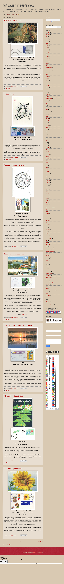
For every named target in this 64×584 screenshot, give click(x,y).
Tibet (46, 237)
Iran (46, 134)
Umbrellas (47, 292)
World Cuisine (48, 295)
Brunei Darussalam (49, 71)
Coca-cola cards (48, 271)
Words (13, 14)
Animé (47, 268)
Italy (46, 142)
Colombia (47, 85)
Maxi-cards (47, 281)
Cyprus (47, 92)
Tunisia (47, 240)
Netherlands (8, 88)
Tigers (9, 159)
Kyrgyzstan (47, 151)
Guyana (47, 122)
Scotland (47, 209)
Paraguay (47, 193)
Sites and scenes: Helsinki (16, 254)
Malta (47, 165)
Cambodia (47, 76)
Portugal (47, 200)
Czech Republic (48, 94)
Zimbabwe (47, 260)
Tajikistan (47, 233)
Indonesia (47, 133)
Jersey (47, 145)
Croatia (47, 89)
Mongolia (47, 171)
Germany (47, 112)
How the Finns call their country (19, 325)
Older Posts (40, 542)
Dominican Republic (49, 98)
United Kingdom (48, 249)
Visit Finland (24, 314)
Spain (46, 222)
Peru (46, 195)
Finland (7, 319)
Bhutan (47, 63)
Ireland (47, 138)
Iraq (46, 136)
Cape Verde (47, 80)
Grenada (47, 116)
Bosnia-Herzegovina (49, 67)
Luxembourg (48, 158)
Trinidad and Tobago (49, 238)
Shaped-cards (48, 284)
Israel (46, 140)
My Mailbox (47, 301)
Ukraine (47, 246)
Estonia (47, 102)
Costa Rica (47, 87)
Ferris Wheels (48, 275)
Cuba (46, 91)
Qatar (47, 202)
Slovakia (47, 215)
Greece (47, 114)
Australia (47, 45)
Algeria (47, 36)
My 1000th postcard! (13, 469)
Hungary (47, 127)
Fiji (46, 105)
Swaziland (47, 226)
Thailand (47, 235)
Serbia (47, 211)
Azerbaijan (47, 49)
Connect (16, 14)
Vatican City (47, 257)
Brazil (47, 69)
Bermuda (47, 61)
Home (4, 14)
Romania (47, 204)
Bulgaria (47, 72)
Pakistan (47, 189)
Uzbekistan (47, 255)
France (47, 109)
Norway (47, 185)
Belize (47, 60)
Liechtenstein (48, 154)
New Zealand (48, 182)
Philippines (47, 196)
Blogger (41, 552)
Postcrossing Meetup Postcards (50, 282)
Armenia (47, 43)
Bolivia (47, 65)
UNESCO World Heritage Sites (50, 290)
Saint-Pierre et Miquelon (50, 207)
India (46, 131)
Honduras (47, 123)
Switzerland (48, 229)
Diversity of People (49, 273)
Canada (47, 78)
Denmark (47, 96)
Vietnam (47, 258)
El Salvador (47, 100)
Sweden (47, 227)
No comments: (16, 86)
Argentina (47, 41)
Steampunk (47, 286)
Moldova (47, 169)
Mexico (47, 167)
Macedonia (47, 162)
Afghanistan (47, 32)
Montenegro (48, 173)
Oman (47, 187)
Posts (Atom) (9, 544)
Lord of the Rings (48, 277)
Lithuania (47, 156)
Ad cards (47, 266)
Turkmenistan (48, 244)
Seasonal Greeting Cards (49, 304)
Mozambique (48, 176)
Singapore (47, 213)
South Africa (48, 218)
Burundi (47, 74)
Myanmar (47, 178)
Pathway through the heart (15, 165)
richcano (34, 552)
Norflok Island (48, 184)
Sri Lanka (47, 224)
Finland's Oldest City (14, 396)
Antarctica (47, 39)
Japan (46, 143)
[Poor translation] (5, 561)
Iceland (47, 129)
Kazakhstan (47, 147)
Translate (52, 21)
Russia (7, 159)
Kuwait (47, 149)
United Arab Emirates (49, 248)
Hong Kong (47, 125)
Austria (47, 47)
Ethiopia (47, 103)
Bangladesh (47, 52)
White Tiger (9, 94)
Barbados (47, 54)
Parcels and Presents (49, 303)
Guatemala (47, 118)
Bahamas (47, 50)
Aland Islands (48, 34)
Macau (47, 160)
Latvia (47, 153)
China (47, 83)
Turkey (47, 242)
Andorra (47, 38)
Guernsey (47, 120)
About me (8, 14)
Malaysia (47, 164)
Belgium (47, 58)
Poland (47, 198)
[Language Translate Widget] (53, 20)
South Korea (48, 220)
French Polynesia (48, 111)
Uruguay (47, 253)
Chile (46, 81)
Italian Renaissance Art (24, 83)
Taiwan (47, 231)
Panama (47, 191)
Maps (46, 279)
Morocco (47, 175)
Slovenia (47, 217)
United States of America (50, 251)
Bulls (46, 270)
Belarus (47, 56)
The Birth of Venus (12, 21)
